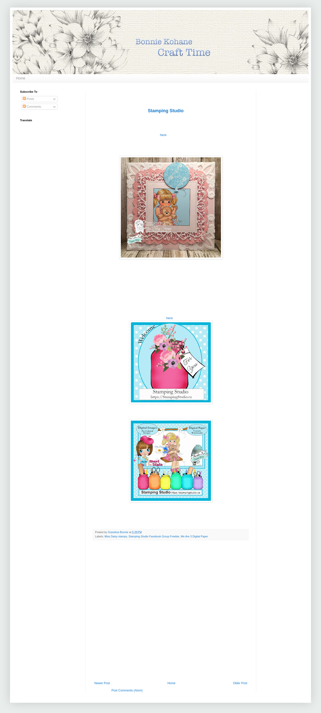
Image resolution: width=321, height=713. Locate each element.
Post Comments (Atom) (127, 690)
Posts (28, 99)
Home (20, 78)
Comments (32, 106)
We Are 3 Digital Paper (194, 536)
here (163, 135)
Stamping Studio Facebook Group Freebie (154, 536)
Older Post (240, 683)
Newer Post (102, 683)
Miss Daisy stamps (116, 536)
